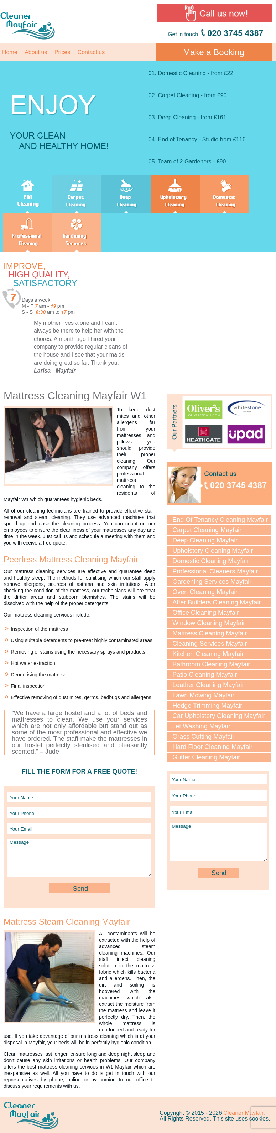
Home (9, 52)
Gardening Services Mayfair (211, 581)
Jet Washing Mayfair (201, 726)
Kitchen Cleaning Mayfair (208, 654)
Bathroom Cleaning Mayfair (211, 664)
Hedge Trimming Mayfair (207, 705)
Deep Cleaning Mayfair (205, 540)
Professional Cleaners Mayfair (215, 571)
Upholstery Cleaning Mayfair (212, 550)
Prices (62, 52)
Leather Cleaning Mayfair (208, 684)
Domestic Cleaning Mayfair (210, 561)
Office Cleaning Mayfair (205, 612)
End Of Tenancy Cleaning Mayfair (220, 519)
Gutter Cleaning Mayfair (206, 757)
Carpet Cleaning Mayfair (206, 530)
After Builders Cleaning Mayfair (216, 602)
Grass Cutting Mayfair (203, 736)
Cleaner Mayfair (243, 1113)
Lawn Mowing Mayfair (203, 695)
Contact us (91, 52)
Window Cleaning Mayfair (208, 623)
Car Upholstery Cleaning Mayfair (218, 715)
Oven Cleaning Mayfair (205, 592)
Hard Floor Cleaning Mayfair (212, 746)
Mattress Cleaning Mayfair (209, 633)
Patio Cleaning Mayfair (204, 674)
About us (36, 52)
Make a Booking (213, 52)
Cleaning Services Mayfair (209, 643)
